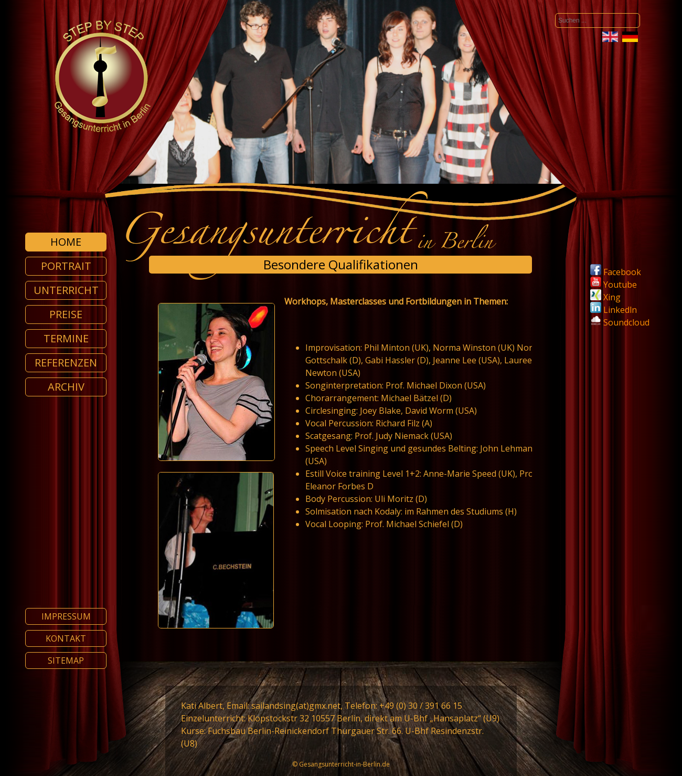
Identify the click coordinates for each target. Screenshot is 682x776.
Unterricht (66, 290)
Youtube (613, 284)
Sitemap (66, 660)
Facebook (615, 272)
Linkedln (613, 310)
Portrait (66, 266)
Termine (66, 338)
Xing (605, 297)
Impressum (66, 616)
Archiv (66, 387)
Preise (65, 314)
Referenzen (66, 362)
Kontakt (66, 638)
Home (65, 242)
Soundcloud (626, 322)
